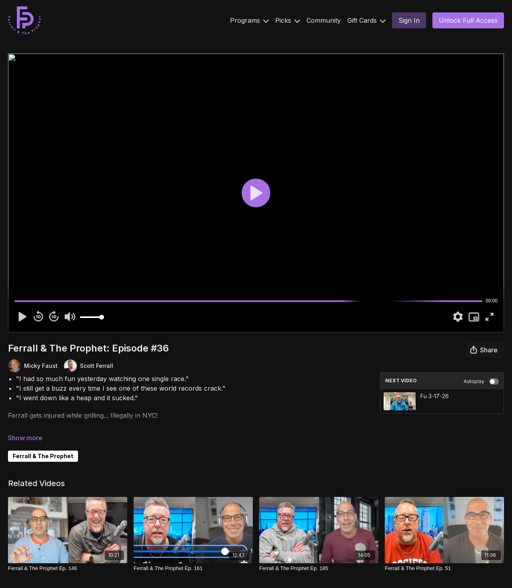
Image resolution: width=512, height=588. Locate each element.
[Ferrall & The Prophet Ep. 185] (318, 568)
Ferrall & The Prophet (43, 456)
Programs (249, 20)
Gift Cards (366, 20)
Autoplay (481, 381)
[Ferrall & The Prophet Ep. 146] (67, 568)
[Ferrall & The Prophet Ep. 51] (444, 568)
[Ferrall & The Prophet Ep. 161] (193, 568)
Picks (287, 20)
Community (323, 20)
